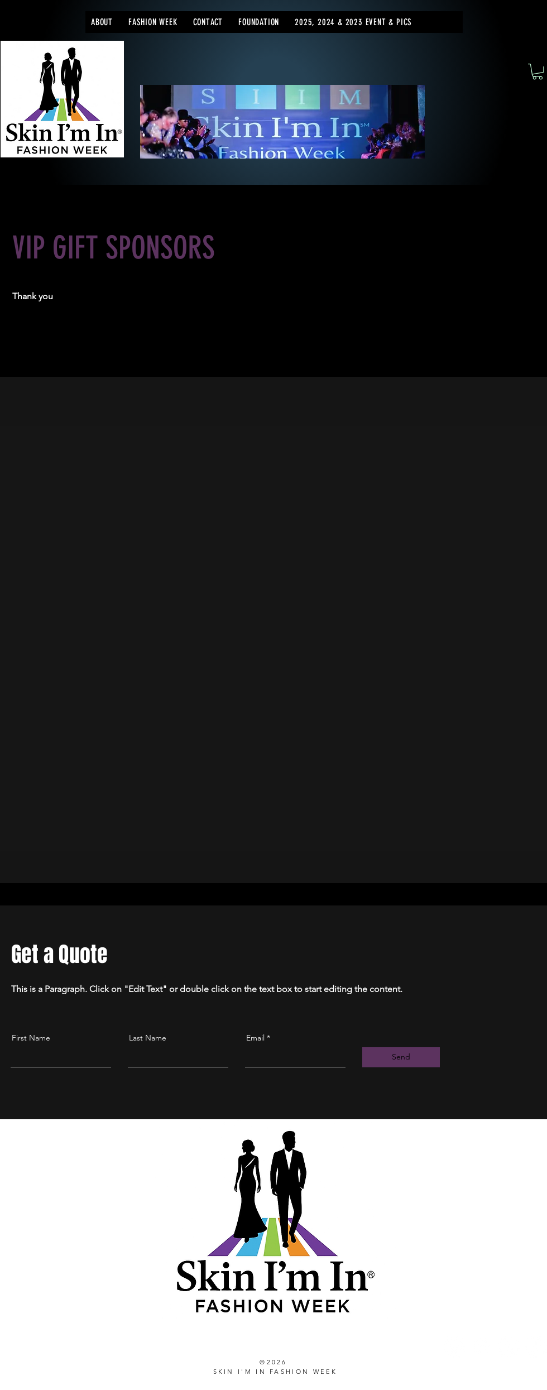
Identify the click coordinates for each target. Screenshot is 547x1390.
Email (255, 1038)
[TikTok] (536, 1347)
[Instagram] (454, 1347)
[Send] (401, 1057)
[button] (153, 22)
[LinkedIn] (509, 1347)
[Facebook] (481, 1347)
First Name (31, 1038)
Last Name (147, 1038)
